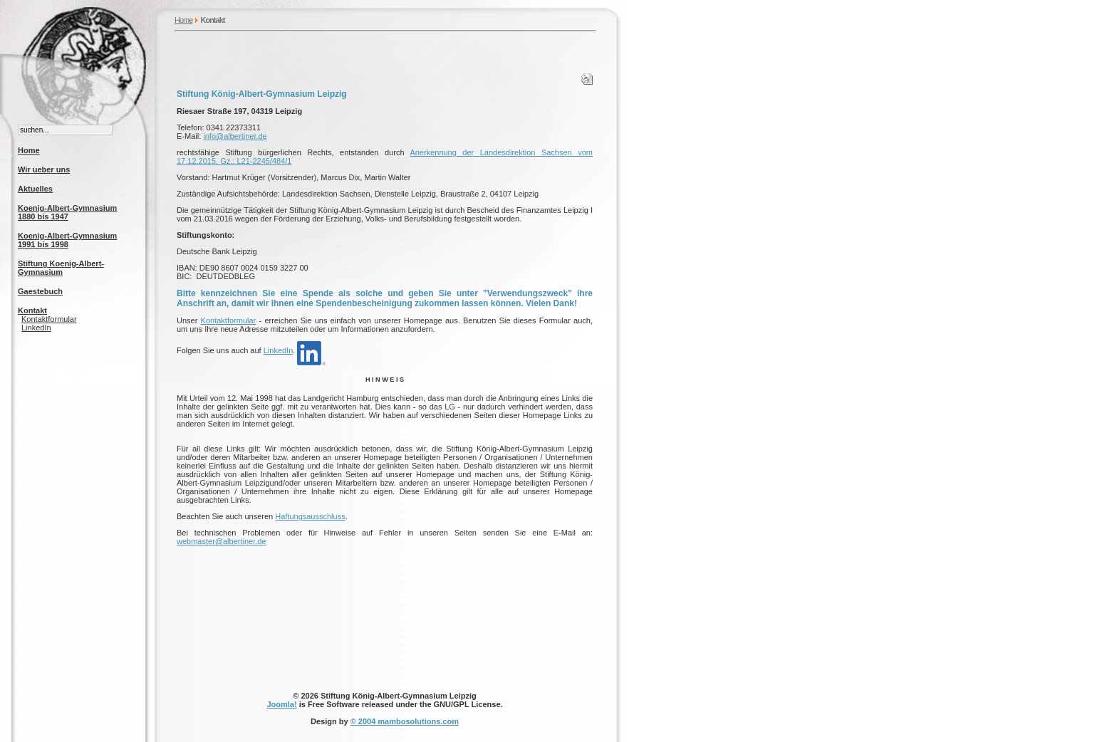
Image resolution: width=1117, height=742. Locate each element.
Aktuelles (35, 188)
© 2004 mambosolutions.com (404, 721)
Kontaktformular (49, 319)
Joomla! (281, 704)
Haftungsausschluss (310, 516)
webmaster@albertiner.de (221, 541)
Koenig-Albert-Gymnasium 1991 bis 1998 (67, 240)
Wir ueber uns (44, 169)
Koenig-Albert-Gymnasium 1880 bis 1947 (67, 212)
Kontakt (32, 310)
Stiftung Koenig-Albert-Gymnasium (61, 267)
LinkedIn (36, 327)
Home (183, 20)
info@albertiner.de (234, 136)
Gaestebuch (40, 291)
